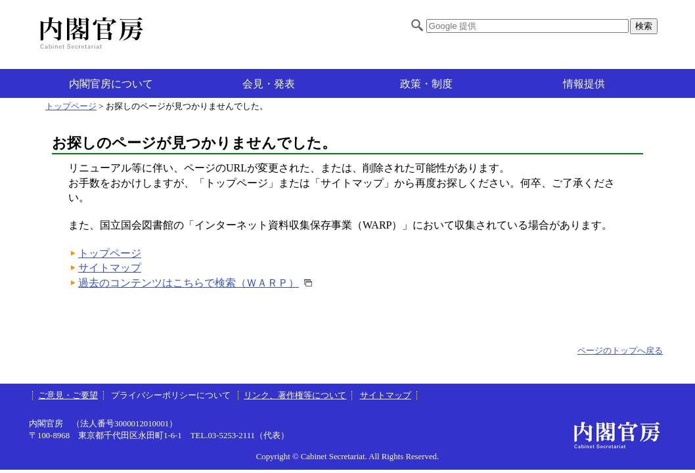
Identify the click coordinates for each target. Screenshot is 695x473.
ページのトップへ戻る (620, 350)
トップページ (71, 106)
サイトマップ (109, 267)
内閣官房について (111, 83)
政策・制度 (426, 83)
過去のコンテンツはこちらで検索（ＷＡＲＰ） (188, 282)
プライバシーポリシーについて (172, 395)
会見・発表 (268, 83)
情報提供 (584, 83)
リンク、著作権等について (295, 395)
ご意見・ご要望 (68, 395)
